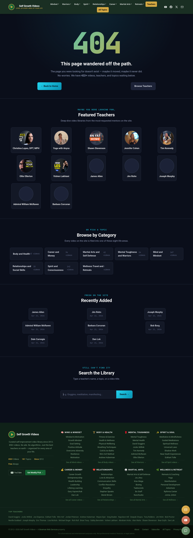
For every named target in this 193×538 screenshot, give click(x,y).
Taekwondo (139, 488)
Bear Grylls (162, 520)
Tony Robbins (149, 517)
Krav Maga (138, 481)
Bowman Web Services (48, 529)
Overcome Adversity (75, 450)
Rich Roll (75, 520)
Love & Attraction (107, 478)
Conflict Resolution (107, 485)
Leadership (75, 485)
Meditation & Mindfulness (171, 437)
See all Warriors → (138, 462)
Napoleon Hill (123, 517)
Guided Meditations (170, 440)
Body (77, 4)
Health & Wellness (107, 440)
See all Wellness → (170, 500)
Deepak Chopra (136, 517)
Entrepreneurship (75, 478)
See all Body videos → (107, 462)
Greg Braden (112, 517)
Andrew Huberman (107, 457)
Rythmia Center (170, 491)
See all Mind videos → (75, 462)
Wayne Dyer (101, 517)
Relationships (99, 4)
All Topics (102, 10)
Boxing (139, 485)
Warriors (66, 4)
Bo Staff (138, 491)
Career (112, 4)
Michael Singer (65, 520)
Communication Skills (107, 481)
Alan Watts (136, 520)
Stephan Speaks (107, 491)
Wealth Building (75, 481)
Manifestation (170, 481)
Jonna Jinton (170, 495)
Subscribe (156, 529)
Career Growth (75, 474)
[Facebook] (171, 7)
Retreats (139, 4)
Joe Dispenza (38, 517)
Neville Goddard (14, 520)
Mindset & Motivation (75, 437)
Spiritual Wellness (170, 444)
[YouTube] (165, 7)
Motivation (75, 457)
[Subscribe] (182, 7)
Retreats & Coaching (170, 474)
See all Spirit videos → (170, 462)
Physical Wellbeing (107, 444)
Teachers (151, 4)
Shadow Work (170, 450)
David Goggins (138, 444)
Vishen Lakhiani (111, 520)
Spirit (86, 4)
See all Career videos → (74, 500)
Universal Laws (170, 447)
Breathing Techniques (107, 447)
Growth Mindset (75, 440)
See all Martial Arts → (138, 500)
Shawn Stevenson (149, 520)
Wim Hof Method (107, 454)
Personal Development (170, 485)
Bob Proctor (169, 517)
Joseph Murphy (28, 520)
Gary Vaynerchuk (75, 491)
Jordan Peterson (72, 517)
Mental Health (139, 440)
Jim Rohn (160, 517)
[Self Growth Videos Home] (25, 7)
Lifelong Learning (75, 488)
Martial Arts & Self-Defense (138, 474)
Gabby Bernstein (96, 520)
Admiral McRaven (138, 454)
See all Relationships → (106, 500)
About (136, 529)
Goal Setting (75, 444)
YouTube (16, 472)
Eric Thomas (41, 520)
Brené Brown (106, 495)
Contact (145, 529)
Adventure (170, 488)
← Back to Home (49, 86)
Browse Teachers (143, 86)
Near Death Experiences (170, 454)
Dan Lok (74, 495)
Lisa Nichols (52, 520)
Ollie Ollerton (138, 457)
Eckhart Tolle (170, 457)
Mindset (54, 4)
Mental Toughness (139, 437)
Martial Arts (126, 4)
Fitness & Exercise (107, 437)
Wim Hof (60, 517)
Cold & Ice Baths (107, 450)
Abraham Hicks (125, 520)
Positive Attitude (75, 447)
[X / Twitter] (176, 7)
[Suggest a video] (186, 531)
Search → (124, 394)
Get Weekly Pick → (35, 472)
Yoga (170, 478)
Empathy (107, 488)
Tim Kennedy (138, 450)
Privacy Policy (179, 529)
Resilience (75, 454)
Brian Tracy (84, 520)
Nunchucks (139, 495)
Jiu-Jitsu (138, 478)
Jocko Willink (138, 447)
